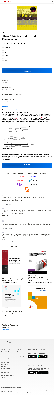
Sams (5, 60)
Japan (3, 377)
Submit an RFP (4, 364)
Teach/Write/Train (6, 352)
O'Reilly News (4, 356)
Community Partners (6, 360)
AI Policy (19, 358)
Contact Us (20, 352)
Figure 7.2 (15, 118)
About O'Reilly (5, 349)
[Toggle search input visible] (52, 1)
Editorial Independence (21, 392)
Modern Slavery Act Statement (33, 392)
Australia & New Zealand (7, 375)
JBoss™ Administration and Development (23, 109)
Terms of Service (4, 392)
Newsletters (20, 354)
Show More (5, 106)
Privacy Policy (20, 356)
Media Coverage (5, 358)
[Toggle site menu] (1, 1)
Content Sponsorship (6, 368)
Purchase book (5, 329)
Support (19, 349)
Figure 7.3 (42, 117)
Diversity (3, 366)
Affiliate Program (5, 362)
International (5, 372)
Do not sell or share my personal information (10, 387)
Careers (3, 354)
